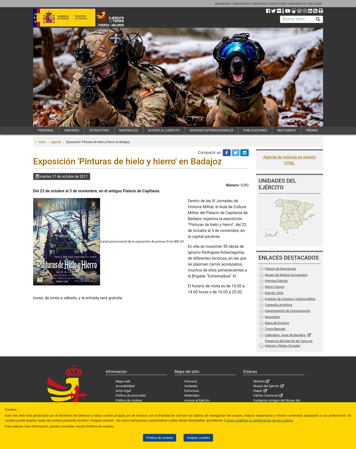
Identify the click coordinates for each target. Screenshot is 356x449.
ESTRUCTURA (99, 130)
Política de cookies (159, 438)
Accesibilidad (124, 386)
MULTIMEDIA (286, 130)
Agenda (56, 142)
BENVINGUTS (242, 3)
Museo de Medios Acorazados (286, 275)
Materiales (191, 395)
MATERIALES (128, 130)
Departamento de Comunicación (287, 311)
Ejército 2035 (274, 293)
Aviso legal (123, 391)
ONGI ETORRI (277, 3)
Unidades (190, 386)
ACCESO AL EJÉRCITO (164, 130)
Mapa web (122, 381)
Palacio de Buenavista (280, 269)
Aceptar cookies (198, 438)
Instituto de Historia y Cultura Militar (290, 299)
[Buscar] (318, 19)
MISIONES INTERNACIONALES (211, 130)
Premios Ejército (276, 281)
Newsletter (272, 317)
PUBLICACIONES (255, 130)
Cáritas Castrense (265, 395)
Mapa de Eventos (277, 323)
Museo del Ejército (266, 386)
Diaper (257, 391)
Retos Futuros (274, 287)
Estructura (191, 391)
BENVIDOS (260, 3)
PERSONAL (46, 130)
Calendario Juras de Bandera (285, 335)
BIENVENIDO (223, 3)
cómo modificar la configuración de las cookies (259, 420)
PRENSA (312, 130)
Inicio (42, 142)
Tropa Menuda (275, 329)
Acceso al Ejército (196, 400)
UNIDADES (71, 130)
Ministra (259, 381)
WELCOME (315, 3)
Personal (190, 381)
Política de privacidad (130, 395)
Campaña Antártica (278, 305)
